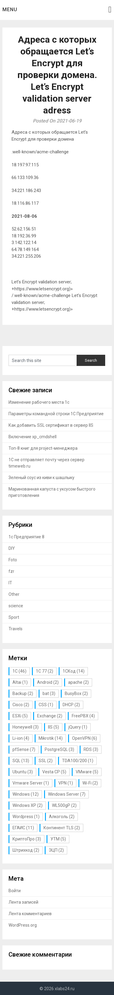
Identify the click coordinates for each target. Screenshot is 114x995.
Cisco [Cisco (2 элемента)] (20, 704)
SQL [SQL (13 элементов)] (20, 760)
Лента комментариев (30, 913)
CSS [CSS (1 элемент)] (46, 704)
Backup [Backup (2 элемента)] (22, 693)
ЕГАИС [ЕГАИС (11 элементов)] (23, 827)
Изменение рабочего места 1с (39, 402)
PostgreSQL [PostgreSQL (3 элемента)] (59, 749)
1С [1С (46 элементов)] (19, 671)
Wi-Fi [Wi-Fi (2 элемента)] (90, 783)
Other (14, 594)
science (16, 605)
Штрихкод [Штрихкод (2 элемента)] (25, 850)
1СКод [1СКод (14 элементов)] (74, 671)
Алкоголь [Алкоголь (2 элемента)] (61, 816)
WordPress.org (23, 925)
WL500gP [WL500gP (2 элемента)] (64, 805)
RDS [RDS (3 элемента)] (91, 749)
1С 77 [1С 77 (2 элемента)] (44, 671)
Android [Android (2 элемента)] (48, 682)
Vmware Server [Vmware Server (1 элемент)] (30, 783)
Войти (15, 890)
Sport (14, 617)
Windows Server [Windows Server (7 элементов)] (66, 794)
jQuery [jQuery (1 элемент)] (77, 727)
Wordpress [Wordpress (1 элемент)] (26, 816)
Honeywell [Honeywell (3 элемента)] (25, 727)
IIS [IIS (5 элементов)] (53, 727)
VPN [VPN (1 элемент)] (65, 783)
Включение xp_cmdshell (33, 436)
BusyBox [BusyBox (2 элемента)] (76, 693)
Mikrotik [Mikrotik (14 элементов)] (51, 738)
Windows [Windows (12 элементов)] (25, 794)
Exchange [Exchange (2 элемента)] (49, 715)
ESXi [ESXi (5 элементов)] (20, 715)
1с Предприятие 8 (26, 536)
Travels (15, 628)
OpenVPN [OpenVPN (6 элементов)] (84, 738)
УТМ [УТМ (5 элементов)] (58, 839)
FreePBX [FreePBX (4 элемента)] (83, 715)
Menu (9, 9)
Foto (13, 559)
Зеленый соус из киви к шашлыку (41, 477)
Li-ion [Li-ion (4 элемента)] (20, 738)
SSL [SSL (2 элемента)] (46, 760)
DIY (12, 548)
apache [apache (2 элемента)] (78, 682)
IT (10, 582)
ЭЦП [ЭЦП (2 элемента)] (56, 850)
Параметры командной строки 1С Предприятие (56, 413)
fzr (11, 571)
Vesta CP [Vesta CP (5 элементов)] (54, 771)
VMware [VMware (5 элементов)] (87, 771)
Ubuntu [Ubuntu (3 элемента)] (22, 771)
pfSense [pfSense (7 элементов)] (23, 749)
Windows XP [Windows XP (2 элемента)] (27, 805)
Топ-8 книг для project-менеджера (43, 448)
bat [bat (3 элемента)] (49, 693)
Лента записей (23, 902)
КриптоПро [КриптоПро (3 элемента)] (26, 839)
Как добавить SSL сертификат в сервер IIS (51, 425)
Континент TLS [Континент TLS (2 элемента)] (61, 827)
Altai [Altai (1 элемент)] (20, 682)
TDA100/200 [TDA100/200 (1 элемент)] (77, 760)
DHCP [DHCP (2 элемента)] (71, 704)
